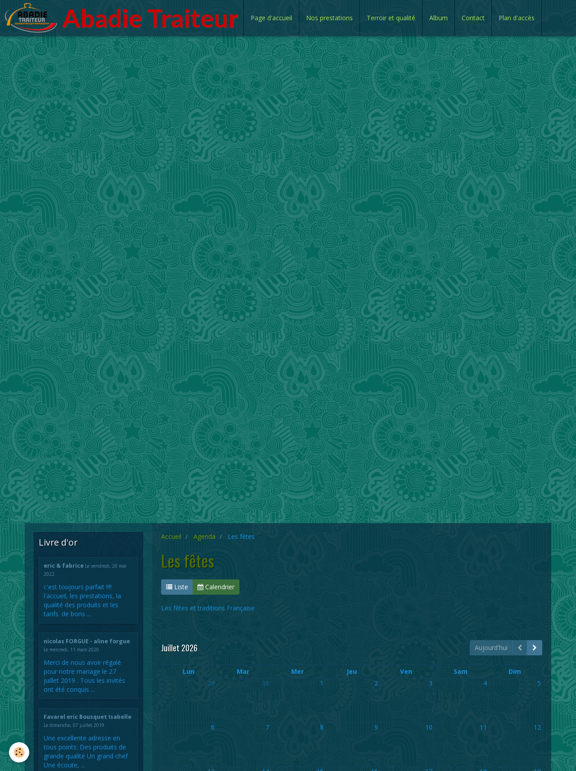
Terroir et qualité (391, 17)
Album (438, 17)
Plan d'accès (517, 17)
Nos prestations (329, 17)
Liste (177, 587)
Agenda (205, 536)
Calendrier (216, 587)
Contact (473, 17)
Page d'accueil (271, 17)
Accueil (171, 536)
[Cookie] (19, 752)
